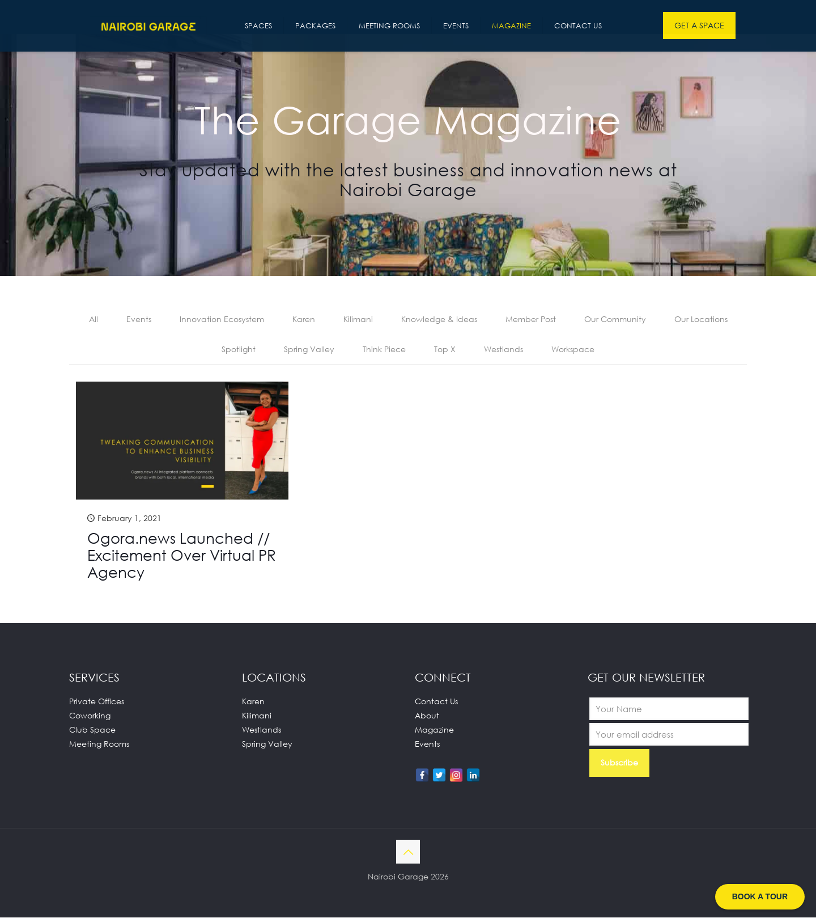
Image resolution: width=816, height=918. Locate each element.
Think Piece (384, 349)
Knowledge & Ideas (439, 319)
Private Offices (96, 702)
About (427, 716)
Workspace (572, 349)
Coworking (89, 716)
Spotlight (239, 349)
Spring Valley (309, 349)
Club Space (92, 730)
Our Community (615, 319)
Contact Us (436, 702)
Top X (445, 349)
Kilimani (358, 319)
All (93, 319)
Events (138, 319)
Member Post (530, 319)
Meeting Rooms (99, 744)
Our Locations (701, 319)
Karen (303, 319)
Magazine (434, 730)
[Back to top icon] (408, 852)
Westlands (503, 349)
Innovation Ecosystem (222, 319)
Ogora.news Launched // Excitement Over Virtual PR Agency (181, 556)
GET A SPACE (699, 25)
